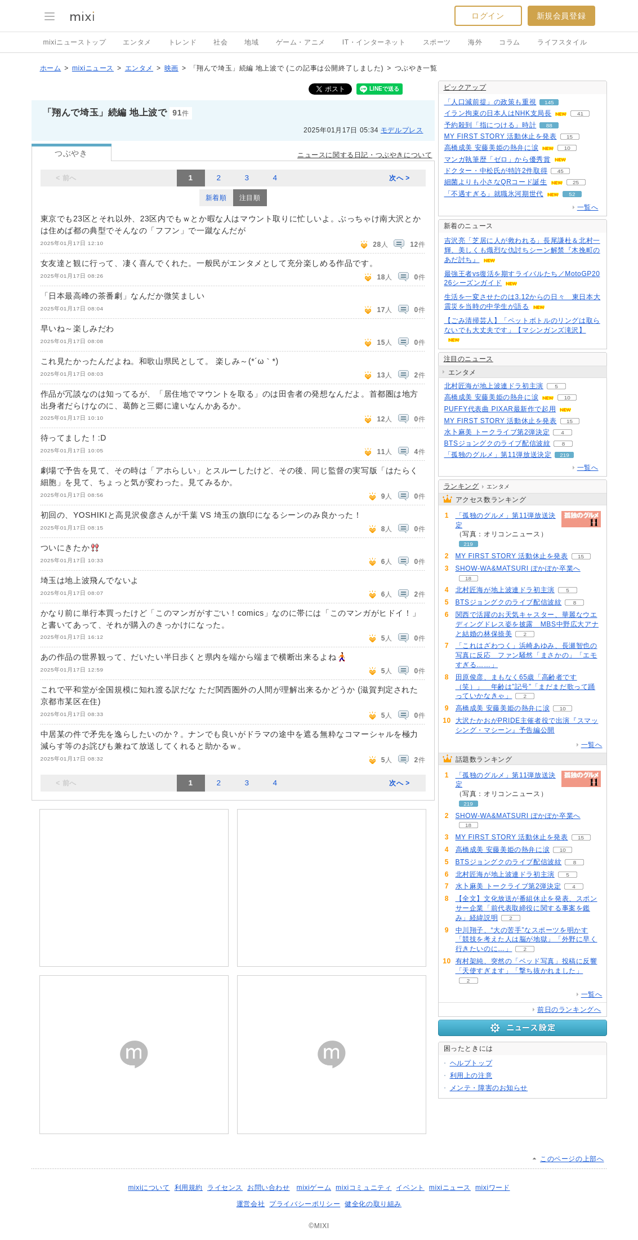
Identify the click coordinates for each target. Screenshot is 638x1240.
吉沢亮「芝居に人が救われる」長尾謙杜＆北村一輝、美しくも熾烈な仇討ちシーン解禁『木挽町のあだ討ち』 (522, 250)
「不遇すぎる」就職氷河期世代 (493, 194)
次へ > (399, 178)
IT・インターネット (374, 42)
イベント (410, 1188)
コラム (509, 42)
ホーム (50, 68)
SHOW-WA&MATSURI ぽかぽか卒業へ (518, 568)
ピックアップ (465, 87)
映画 (171, 68)
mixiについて (148, 1188)
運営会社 (251, 1204)
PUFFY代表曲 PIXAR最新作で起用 (500, 409)
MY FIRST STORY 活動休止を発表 (500, 136)
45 (560, 171)
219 (564, 455)
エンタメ (137, 42)
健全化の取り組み (373, 1204)
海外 (475, 42)
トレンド (182, 42)
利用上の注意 (471, 1075)
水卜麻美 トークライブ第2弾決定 (497, 432)
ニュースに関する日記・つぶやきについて (364, 155)
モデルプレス (402, 130)
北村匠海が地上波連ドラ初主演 (493, 386)
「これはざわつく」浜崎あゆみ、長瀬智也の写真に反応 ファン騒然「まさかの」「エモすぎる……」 (526, 655)
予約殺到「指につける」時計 (490, 125)
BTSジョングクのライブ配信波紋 (497, 443)
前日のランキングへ (569, 1010)
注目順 (250, 198)
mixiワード (492, 1188)
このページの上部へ (572, 1159)
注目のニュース (468, 359)
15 (569, 137)
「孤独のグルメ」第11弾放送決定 (498, 455)
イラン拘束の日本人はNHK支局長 (498, 113)
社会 (220, 42)
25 (576, 182)
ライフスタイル (562, 42)
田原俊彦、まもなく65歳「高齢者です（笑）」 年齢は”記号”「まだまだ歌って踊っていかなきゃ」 (526, 686)
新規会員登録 (561, 15)
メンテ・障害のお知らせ (489, 1088)
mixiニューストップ (74, 42)
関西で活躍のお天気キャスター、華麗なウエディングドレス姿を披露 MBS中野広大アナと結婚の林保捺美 (527, 624)
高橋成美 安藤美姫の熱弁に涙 (491, 148)
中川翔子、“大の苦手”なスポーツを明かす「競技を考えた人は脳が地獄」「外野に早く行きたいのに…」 (526, 939)
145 (549, 102)
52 (572, 194)
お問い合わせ (268, 1188)
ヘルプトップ (471, 1063)
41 (580, 113)
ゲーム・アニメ (300, 42)
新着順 (216, 198)
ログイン (487, 15)
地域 (251, 42)
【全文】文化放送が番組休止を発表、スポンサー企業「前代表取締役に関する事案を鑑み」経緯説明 (526, 908)
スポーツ (437, 42)
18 (468, 578)
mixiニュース (93, 68)
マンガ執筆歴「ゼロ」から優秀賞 (497, 159)
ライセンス (225, 1188)
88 (549, 125)
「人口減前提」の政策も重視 (490, 102)
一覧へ (588, 207)
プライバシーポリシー (304, 1204)
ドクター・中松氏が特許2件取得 (496, 171)
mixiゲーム (314, 1188)
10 (567, 148)
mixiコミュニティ (363, 1188)
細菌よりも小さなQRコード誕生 (495, 182)
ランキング (461, 486)
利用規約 (189, 1188)
